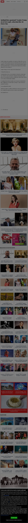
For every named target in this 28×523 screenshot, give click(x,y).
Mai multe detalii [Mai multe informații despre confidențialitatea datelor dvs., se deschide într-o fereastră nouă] (6, 495)
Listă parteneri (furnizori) (5, 515)
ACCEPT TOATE (14, 517)
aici (8, 501)
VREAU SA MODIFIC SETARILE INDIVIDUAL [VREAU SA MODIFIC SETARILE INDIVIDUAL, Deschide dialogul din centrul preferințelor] (14, 520)
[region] (14, 506)
